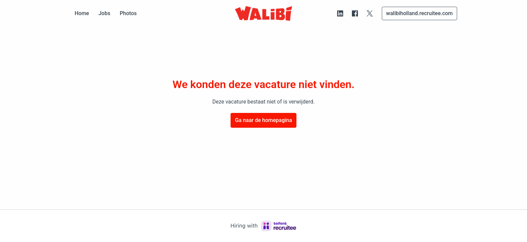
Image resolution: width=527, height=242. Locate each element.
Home (82, 13)
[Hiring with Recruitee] (263, 225)
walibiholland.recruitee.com (419, 13)
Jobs (104, 13)
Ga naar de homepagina (263, 120)
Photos (128, 13)
